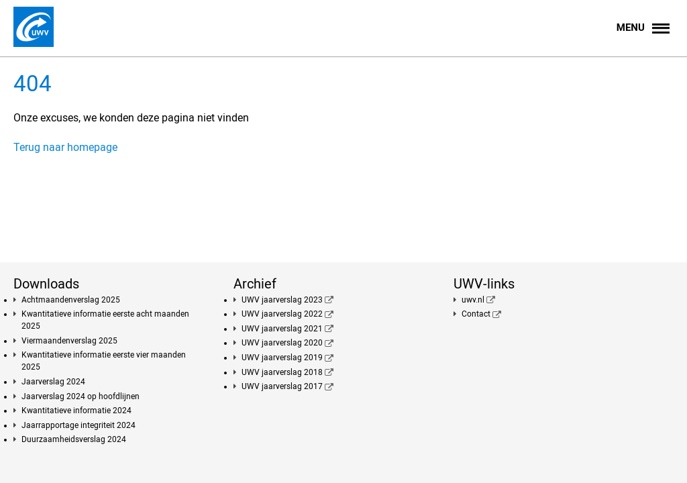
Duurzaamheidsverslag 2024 (73, 439)
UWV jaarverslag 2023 (282, 300)
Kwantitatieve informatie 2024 (76, 410)
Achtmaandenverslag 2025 (70, 300)
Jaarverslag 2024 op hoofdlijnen (80, 396)
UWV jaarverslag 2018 (282, 372)
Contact (476, 314)
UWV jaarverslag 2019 (282, 357)
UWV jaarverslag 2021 (282, 328)
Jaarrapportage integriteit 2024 (78, 425)
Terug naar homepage (65, 147)
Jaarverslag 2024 (53, 381)
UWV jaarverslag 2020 (282, 342)
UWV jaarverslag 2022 (282, 314)
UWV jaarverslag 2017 (282, 386)
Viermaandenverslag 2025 (69, 340)
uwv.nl (473, 300)
